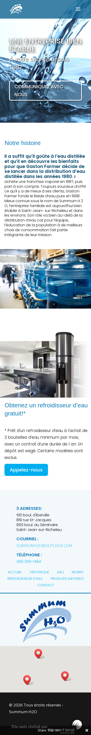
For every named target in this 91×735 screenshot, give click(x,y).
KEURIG (77, 572)
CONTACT (45, 585)
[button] (66, 676)
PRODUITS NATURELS (67, 578)
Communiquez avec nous (39, 90)
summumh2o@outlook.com (44, 545)
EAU (60, 572)
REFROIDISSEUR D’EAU (25, 578)
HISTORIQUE (39, 572)
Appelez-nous (26, 470)
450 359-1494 (28, 561)
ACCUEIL (15, 572)
